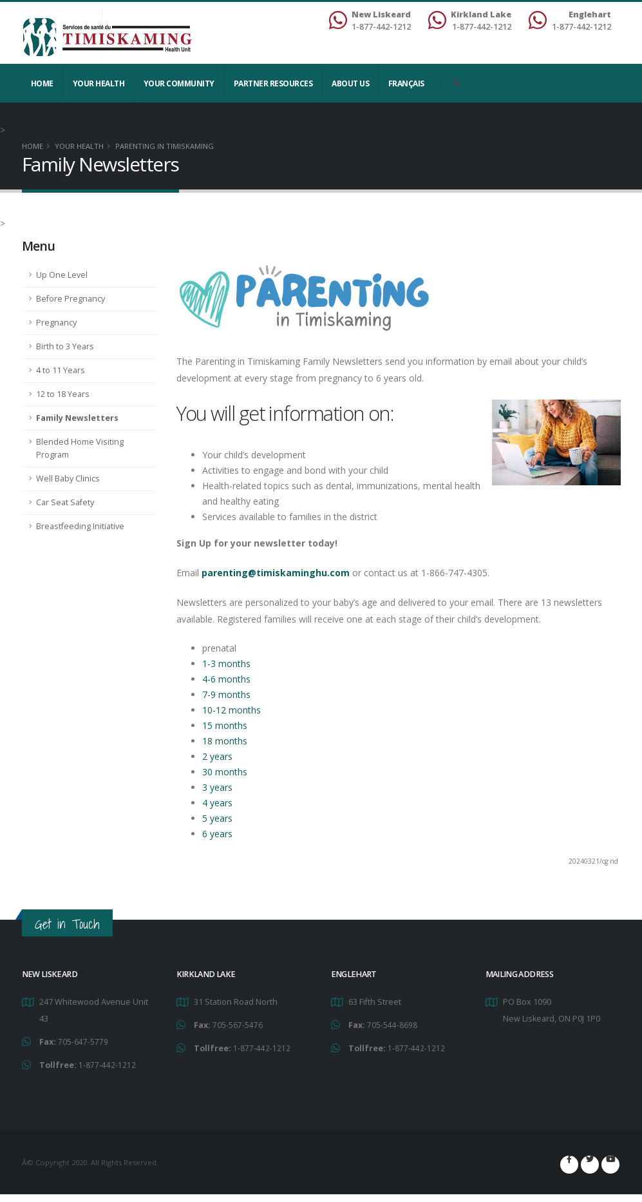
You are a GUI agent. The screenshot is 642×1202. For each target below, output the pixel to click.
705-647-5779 (83, 1041)
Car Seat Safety (65, 502)
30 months (224, 772)
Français (406, 83)
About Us (350, 83)
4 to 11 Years (60, 370)
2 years (217, 756)
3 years (217, 787)
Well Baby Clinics (68, 478)
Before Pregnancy (70, 298)
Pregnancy (56, 322)
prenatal (219, 648)
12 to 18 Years (63, 394)
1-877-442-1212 (107, 1063)
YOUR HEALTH (99, 83)
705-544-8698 (392, 1024)
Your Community (179, 83)
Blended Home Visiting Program (80, 448)
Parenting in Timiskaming (164, 146)
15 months (224, 725)
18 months (224, 741)
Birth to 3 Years (65, 346)
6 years (217, 834)
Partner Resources (273, 83)
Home (42, 83)
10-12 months (231, 710)
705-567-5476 (237, 1024)
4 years (217, 803)
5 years (217, 818)
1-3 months (226, 663)
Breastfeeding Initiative (80, 526)
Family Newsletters (77, 417)
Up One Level (62, 274)
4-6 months (226, 679)
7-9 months (226, 694)
